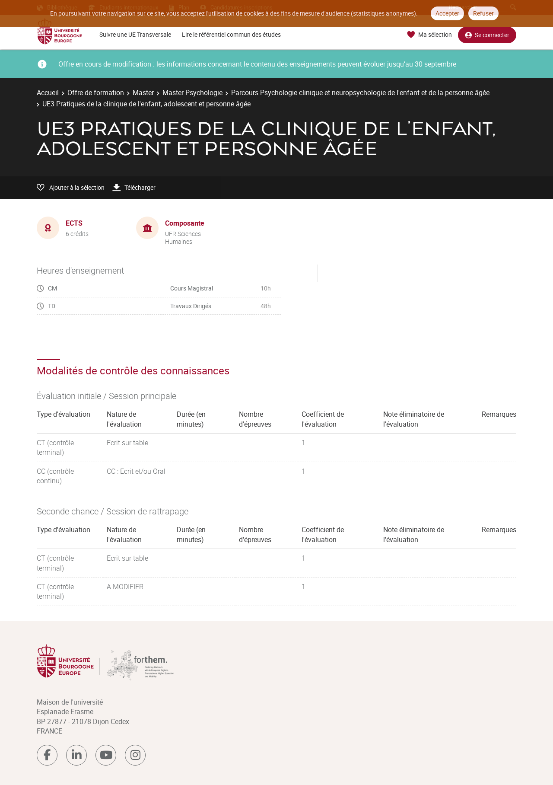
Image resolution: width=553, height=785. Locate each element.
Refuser (483, 13)
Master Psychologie (192, 92)
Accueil (48, 92)
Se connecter (487, 35)
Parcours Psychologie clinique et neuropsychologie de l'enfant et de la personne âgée (360, 92)
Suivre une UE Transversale (135, 34)
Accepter (447, 13)
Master (143, 92)
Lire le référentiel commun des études (231, 34)
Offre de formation (95, 92)
